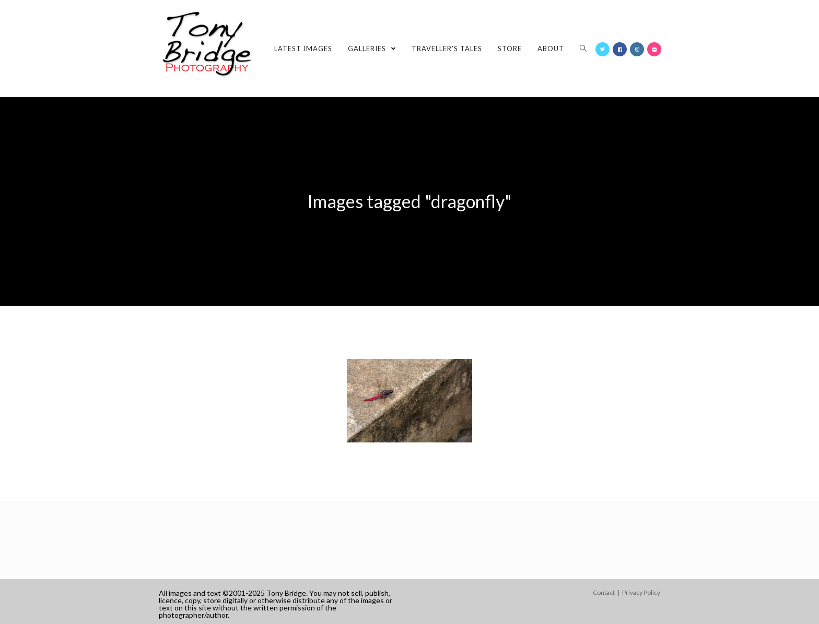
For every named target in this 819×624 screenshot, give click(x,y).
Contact (604, 592)
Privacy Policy (641, 592)
